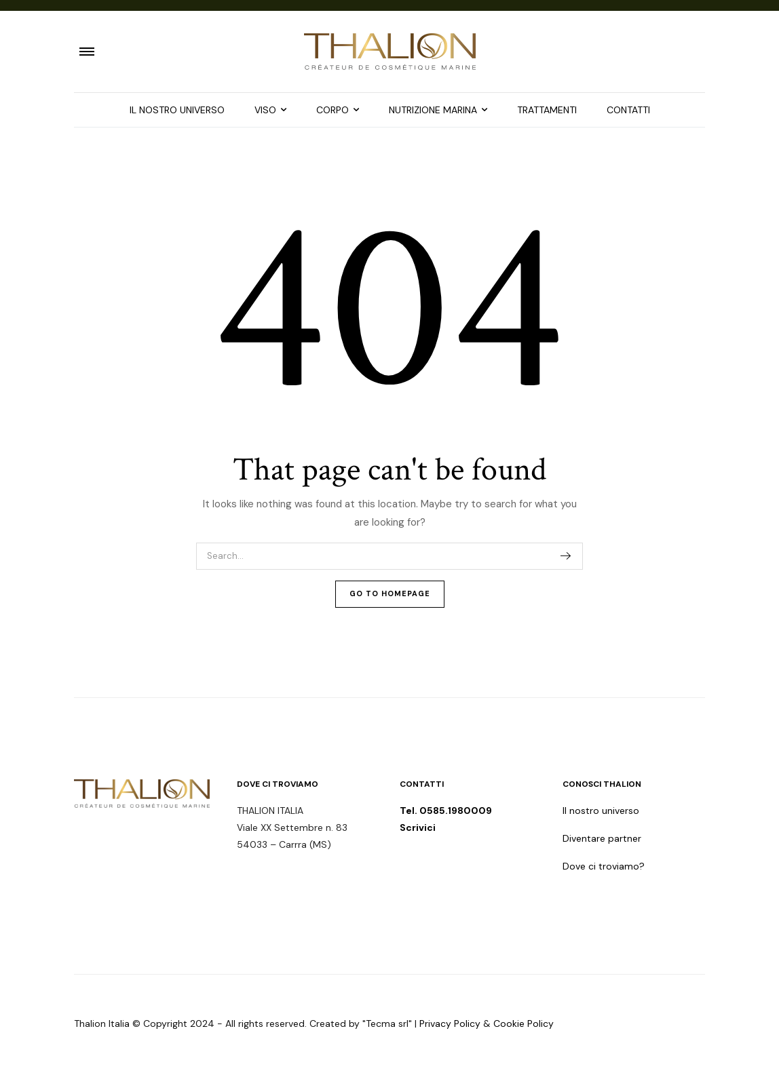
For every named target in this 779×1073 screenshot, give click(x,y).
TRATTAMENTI (547, 110)
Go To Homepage (389, 593)
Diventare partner (602, 838)
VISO (265, 110)
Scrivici (418, 827)
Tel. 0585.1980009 (447, 810)
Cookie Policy (523, 1023)
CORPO (332, 110)
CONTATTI (628, 110)
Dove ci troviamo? (604, 866)
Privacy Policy (449, 1023)
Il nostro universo (601, 810)
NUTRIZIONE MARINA (433, 110)
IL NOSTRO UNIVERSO (177, 110)
